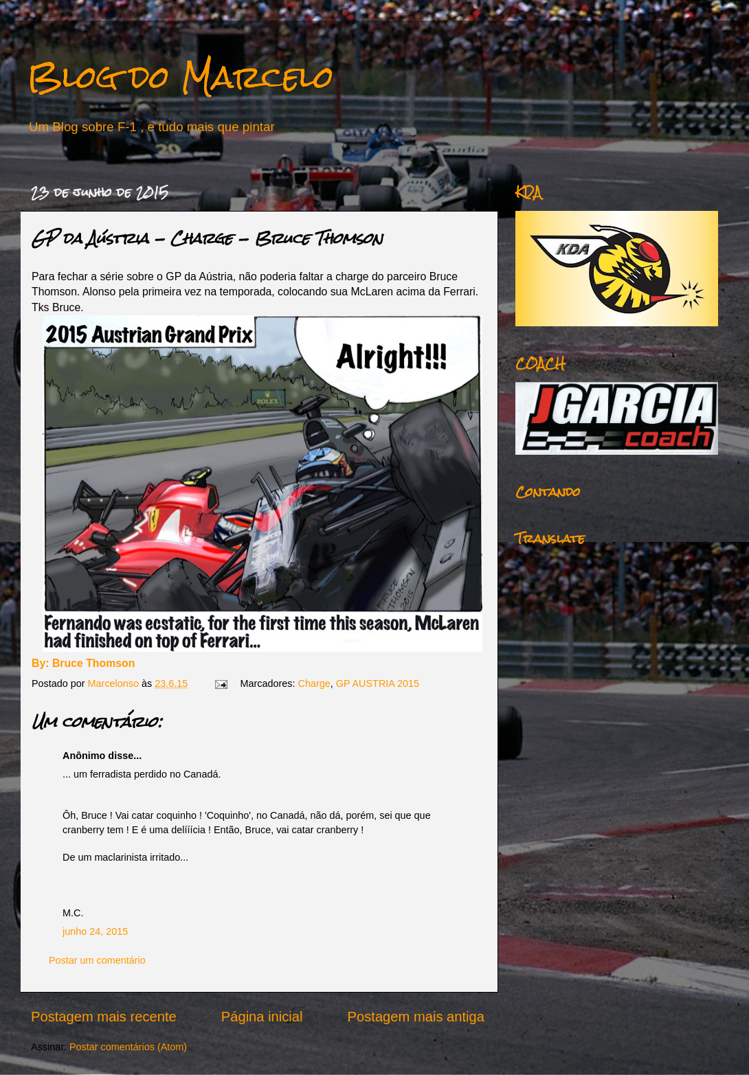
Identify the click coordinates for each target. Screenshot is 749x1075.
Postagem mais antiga (416, 1016)
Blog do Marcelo (180, 77)
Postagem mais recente (104, 1016)
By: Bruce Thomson (83, 663)
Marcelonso (115, 683)
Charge (314, 683)
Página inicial (262, 1016)
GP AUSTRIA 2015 (377, 683)
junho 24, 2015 (95, 931)
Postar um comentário (97, 960)
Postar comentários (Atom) (128, 1046)
